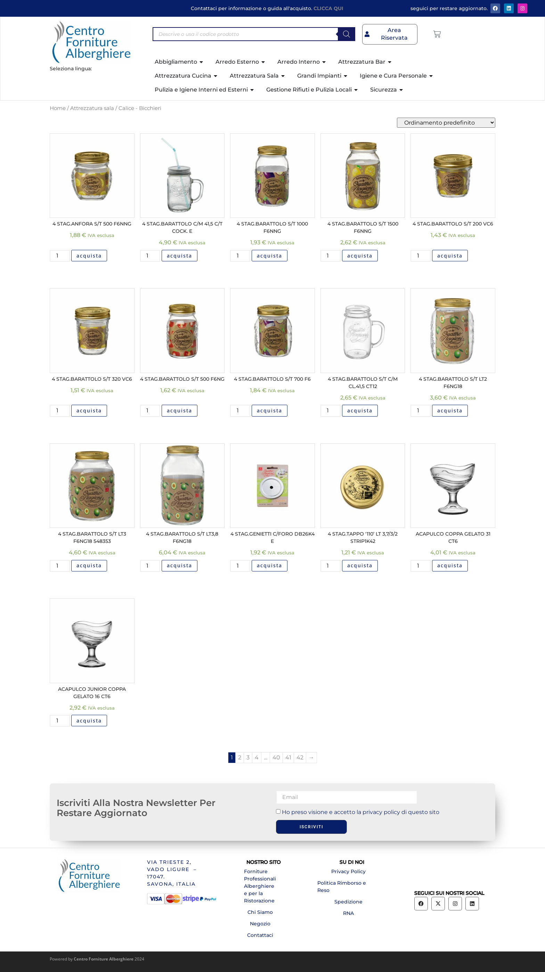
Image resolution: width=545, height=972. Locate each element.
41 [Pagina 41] (288, 757)
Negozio (260, 923)
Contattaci (260, 935)
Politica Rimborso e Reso (341, 886)
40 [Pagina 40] (276, 757)
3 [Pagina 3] (248, 757)
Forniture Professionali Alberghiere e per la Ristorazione (260, 886)
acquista (89, 255)
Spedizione (348, 902)
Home (58, 108)
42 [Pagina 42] (299, 757)
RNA (348, 913)
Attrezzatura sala (92, 108)
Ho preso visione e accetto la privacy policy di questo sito (360, 812)
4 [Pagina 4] (257, 757)
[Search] (346, 34)
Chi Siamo (260, 912)
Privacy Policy (348, 871)
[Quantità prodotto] (60, 256)
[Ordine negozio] (446, 123)
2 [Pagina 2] (239, 757)
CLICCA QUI (328, 8)
